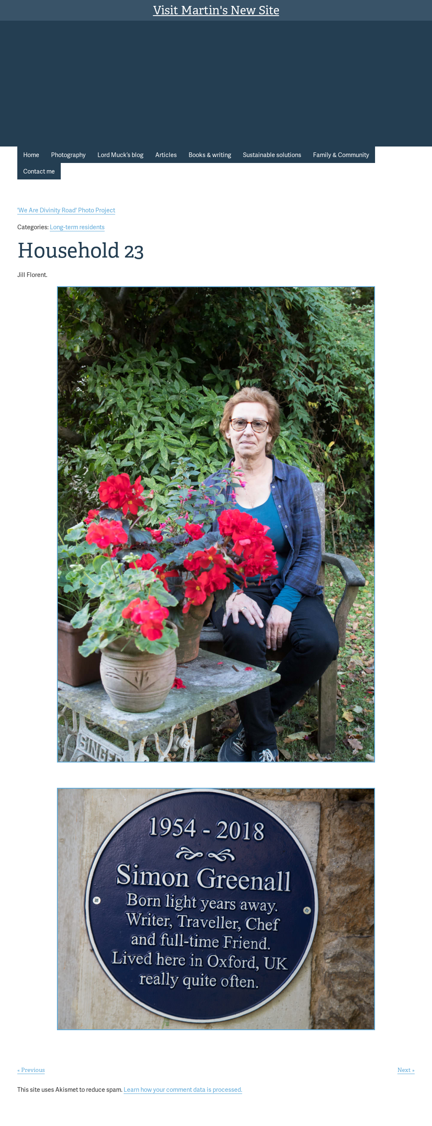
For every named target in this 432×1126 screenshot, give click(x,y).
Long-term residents (77, 226)
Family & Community (341, 154)
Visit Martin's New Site (216, 10)
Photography (68, 154)
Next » (406, 1070)
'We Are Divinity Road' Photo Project (66, 210)
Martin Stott (322, 55)
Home (31, 154)
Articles (166, 154)
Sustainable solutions (272, 154)
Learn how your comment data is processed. (183, 1089)
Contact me (39, 171)
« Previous (31, 1070)
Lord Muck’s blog (120, 154)
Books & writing (210, 154)
